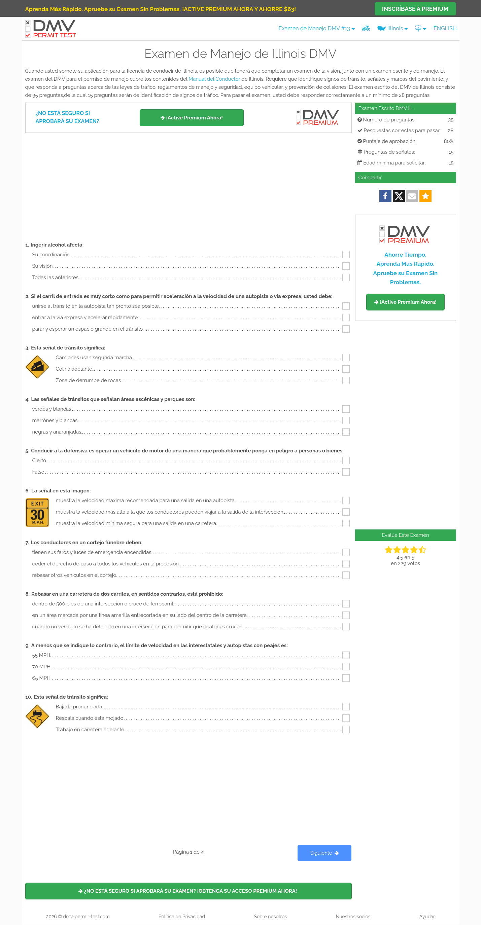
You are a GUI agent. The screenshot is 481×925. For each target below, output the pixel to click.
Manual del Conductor (214, 79)
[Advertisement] (188, 183)
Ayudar (427, 916)
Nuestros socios (353, 916)
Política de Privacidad (182, 916)
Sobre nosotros (270, 916)
